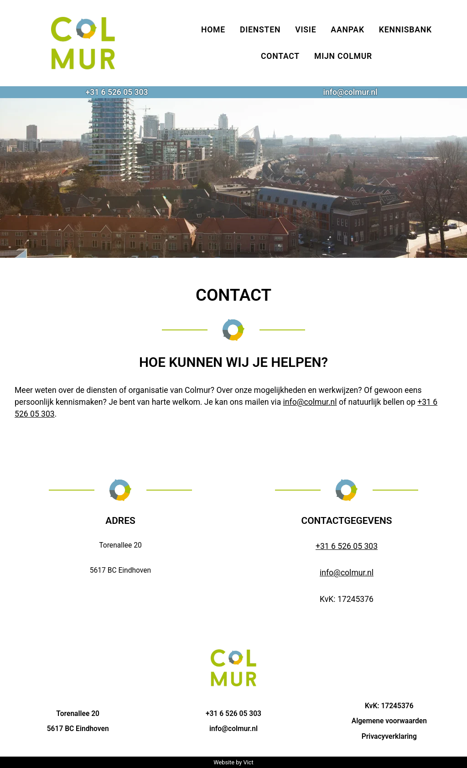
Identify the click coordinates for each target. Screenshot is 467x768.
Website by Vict (233, 762)
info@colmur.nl (350, 92)
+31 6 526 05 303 (116, 92)
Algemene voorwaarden (389, 721)
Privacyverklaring (389, 736)
